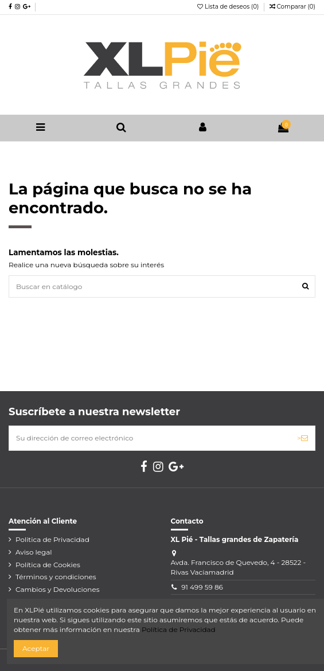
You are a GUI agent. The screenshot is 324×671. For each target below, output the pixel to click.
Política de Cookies (47, 564)
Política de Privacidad (179, 629)
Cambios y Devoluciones (57, 589)
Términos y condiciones (55, 576)
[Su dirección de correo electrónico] (149, 438)
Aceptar (35, 648)
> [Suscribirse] (302, 438)
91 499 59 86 (202, 587)
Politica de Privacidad (52, 539)
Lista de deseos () (228, 6)
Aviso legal (33, 552)
